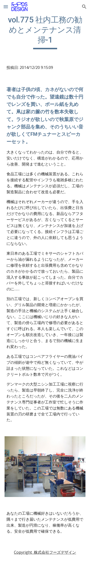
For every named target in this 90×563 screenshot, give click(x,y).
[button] (6, 6)
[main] (45, 32)
